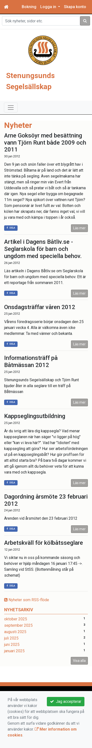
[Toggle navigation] (11, 107)
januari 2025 (14, 651)
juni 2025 (12, 644)
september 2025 (18, 625)
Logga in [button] (48, 6)
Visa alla (79, 661)
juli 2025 (11, 638)
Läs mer (79, 228)
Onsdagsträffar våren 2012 (39, 307)
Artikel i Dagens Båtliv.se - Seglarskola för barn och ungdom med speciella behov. (43, 248)
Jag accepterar (65, 701)
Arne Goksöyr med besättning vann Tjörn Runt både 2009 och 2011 (45, 142)
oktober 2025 (15, 619)
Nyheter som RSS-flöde (26, 600)
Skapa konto (75, 6)
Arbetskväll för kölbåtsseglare (43, 542)
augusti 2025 (15, 631)
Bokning (29, 6)
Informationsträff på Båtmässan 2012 (31, 361)
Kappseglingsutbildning (34, 416)
